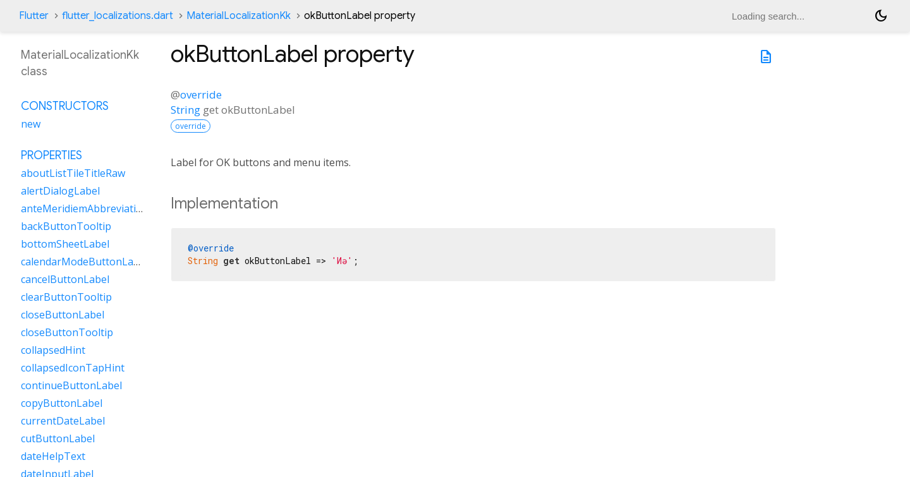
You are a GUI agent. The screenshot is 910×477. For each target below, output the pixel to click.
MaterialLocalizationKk (238, 15)
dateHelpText (53, 456)
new (30, 124)
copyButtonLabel (61, 403)
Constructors (65, 106)
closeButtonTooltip (67, 332)
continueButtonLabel (71, 385)
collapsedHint (53, 350)
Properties (51, 155)
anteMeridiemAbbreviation (85, 208)
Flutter (34, 15)
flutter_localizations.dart (117, 15)
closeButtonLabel (62, 315)
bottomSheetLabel (65, 244)
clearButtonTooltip (66, 297)
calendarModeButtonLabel (84, 262)
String (185, 109)
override (201, 94)
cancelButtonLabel (65, 279)
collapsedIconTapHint (72, 368)
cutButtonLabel (58, 438)
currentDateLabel (63, 421)
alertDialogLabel (60, 191)
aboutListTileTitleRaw (73, 173)
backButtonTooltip (66, 226)
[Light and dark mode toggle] (881, 16)
